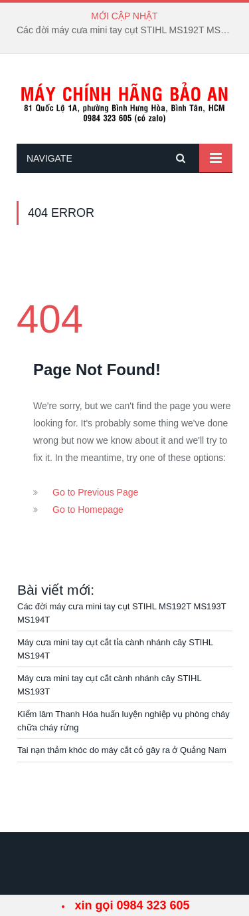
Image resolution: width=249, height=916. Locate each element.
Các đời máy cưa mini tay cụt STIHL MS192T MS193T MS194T (128, 30)
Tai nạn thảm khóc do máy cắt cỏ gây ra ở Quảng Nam (121, 750)
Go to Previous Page (95, 492)
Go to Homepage (88, 509)
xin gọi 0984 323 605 (131, 905)
